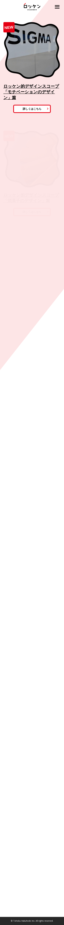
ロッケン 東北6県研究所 (32, 6)
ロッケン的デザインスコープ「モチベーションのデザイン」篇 (31, 92)
